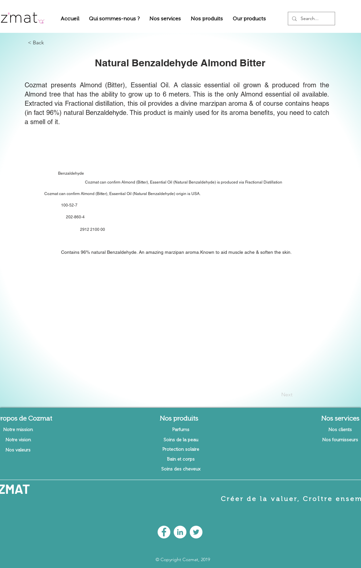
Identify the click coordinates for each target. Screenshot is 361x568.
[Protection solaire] (181, 449)
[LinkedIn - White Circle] (180, 532)
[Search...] (311, 18)
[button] (114, 18)
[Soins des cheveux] (181, 469)
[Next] (276, 394)
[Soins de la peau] (181, 440)
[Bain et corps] (181, 459)
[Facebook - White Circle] (164, 532)
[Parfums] (181, 429)
